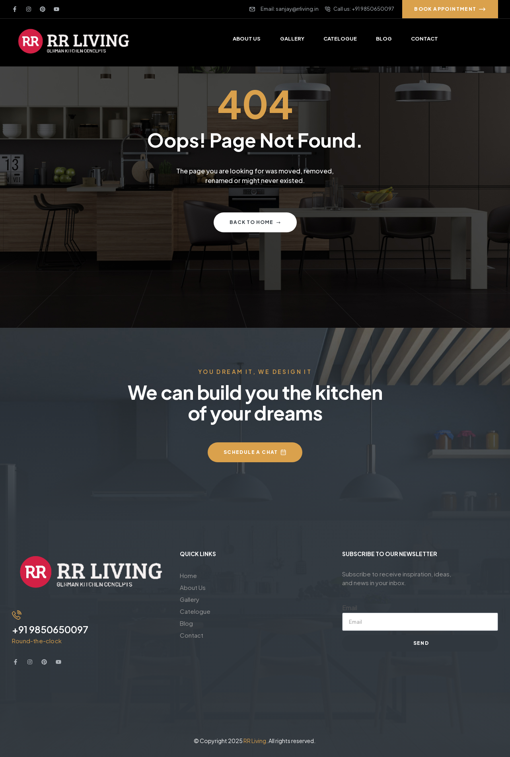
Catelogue (195, 611)
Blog (186, 623)
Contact (191, 635)
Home (188, 575)
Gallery (189, 599)
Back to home (255, 222)
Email (349, 607)
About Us (193, 587)
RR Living (254, 740)
